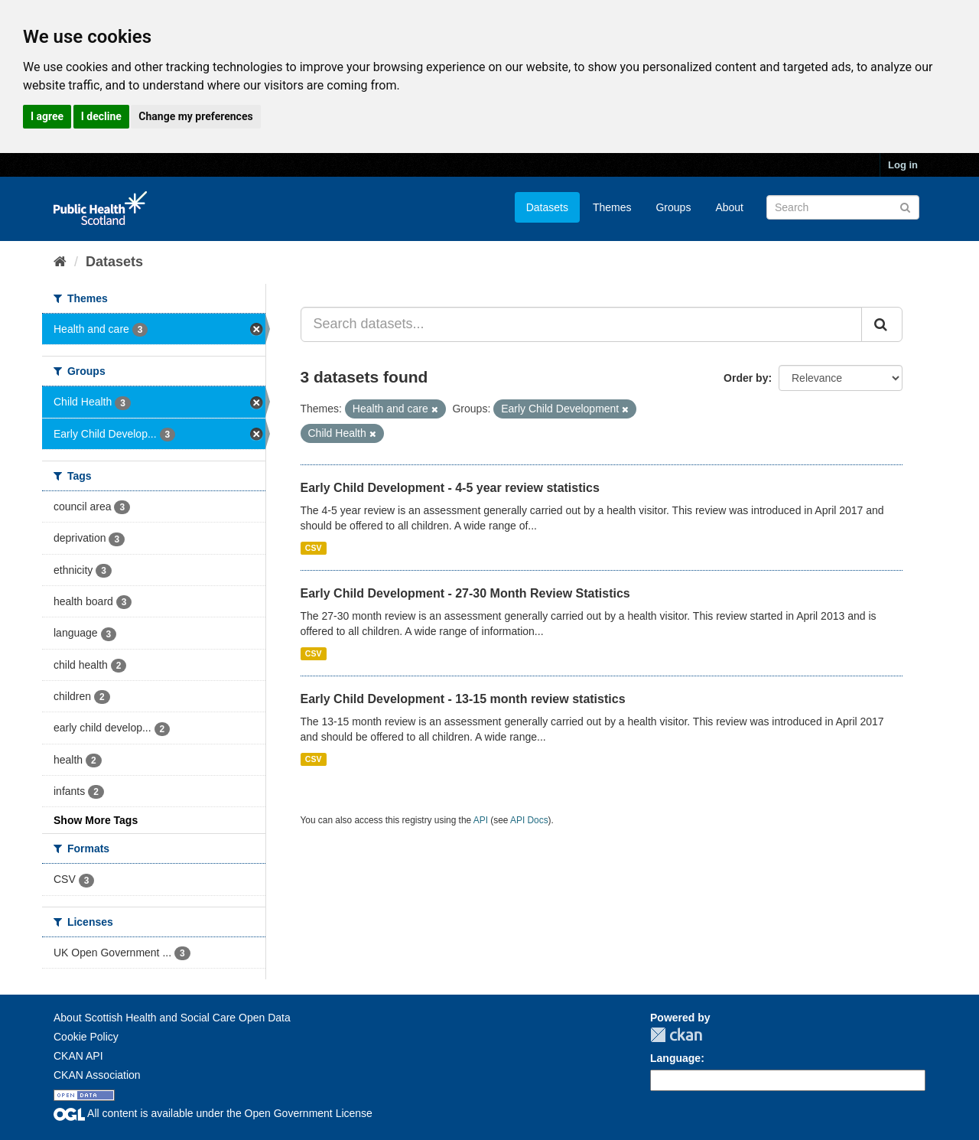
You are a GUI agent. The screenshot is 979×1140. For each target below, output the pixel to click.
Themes (612, 207)
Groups (673, 207)
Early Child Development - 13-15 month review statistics (463, 698)
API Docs (529, 820)
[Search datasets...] (582, 324)
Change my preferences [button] (195, 116)
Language (675, 1058)
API (480, 820)
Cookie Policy (86, 1037)
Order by (746, 378)
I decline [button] (101, 116)
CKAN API (78, 1056)
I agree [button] (47, 116)
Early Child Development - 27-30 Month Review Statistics (465, 593)
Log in (903, 165)
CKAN (676, 1035)
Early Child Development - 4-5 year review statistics (450, 487)
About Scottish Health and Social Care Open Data (172, 1017)
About (729, 207)
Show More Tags (96, 820)
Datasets (547, 207)
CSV (313, 547)
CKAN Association (97, 1075)
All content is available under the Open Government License (213, 1113)
